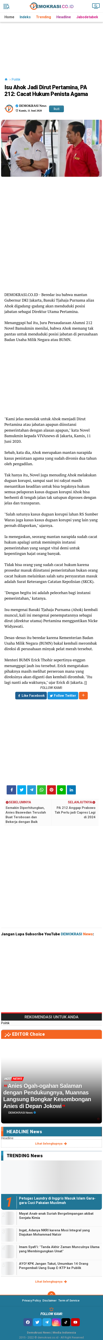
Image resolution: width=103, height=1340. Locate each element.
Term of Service (69, 1300)
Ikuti (56, 109)
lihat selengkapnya (51, 1143)
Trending (43, 17)
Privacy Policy (31, 1300)
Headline (63, 17)
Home (9, 17)
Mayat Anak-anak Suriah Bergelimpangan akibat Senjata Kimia (56, 1216)
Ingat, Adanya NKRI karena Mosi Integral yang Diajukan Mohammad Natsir (54, 1232)
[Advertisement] (52, 44)
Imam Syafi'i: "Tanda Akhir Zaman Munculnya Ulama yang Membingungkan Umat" (59, 1249)
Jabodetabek (87, 17)
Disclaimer (49, 1300)
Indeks (25, 17)
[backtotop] (51, 1295)
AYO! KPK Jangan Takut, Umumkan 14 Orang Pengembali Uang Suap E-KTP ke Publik (53, 1266)
